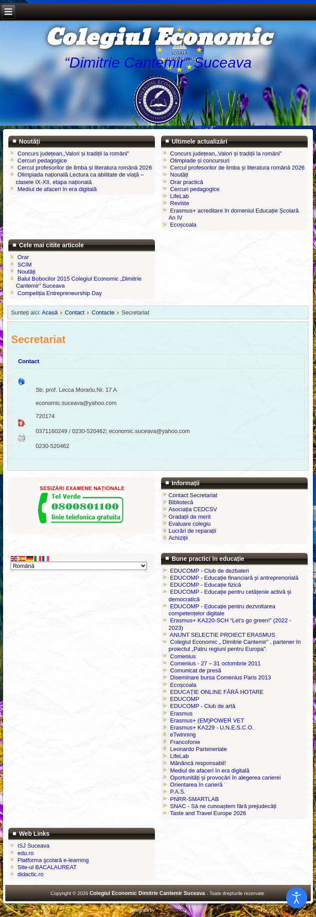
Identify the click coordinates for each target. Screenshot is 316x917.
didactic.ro (30, 874)
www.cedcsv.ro (170, 910)
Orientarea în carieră (196, 784)
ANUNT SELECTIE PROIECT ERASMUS (222, 635)
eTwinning (183, 734)
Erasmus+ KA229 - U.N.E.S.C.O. (212, 727)
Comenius (183, 656)
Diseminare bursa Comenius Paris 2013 (220, 677)
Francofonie (185, 742)
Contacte (103, 312)
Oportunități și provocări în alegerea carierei (225, 777)
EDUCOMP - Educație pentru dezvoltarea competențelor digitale (222, 610)
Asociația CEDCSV (193, 509)
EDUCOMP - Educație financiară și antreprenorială (234, 577)
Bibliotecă (181, 502)
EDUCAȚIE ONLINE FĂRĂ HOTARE (217, 692)
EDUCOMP (184, 699)
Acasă (49, 312)
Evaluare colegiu (190, 523)
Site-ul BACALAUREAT (47, 867)
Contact (75, 312)
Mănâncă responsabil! (198, 763)
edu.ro (26, 853)
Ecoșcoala (183, 685)
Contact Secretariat (193, 495)
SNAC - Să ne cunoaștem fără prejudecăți (223, 806)
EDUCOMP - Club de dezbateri (209, 570)
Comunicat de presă (195, 670)
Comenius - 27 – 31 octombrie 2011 (215, 663)
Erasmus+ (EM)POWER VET (207, 720)
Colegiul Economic (158, 38)
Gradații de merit (190, 516)
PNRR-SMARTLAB (194, 799)
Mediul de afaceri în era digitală (210, 770)
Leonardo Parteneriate (198, 749)
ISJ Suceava (34, 845)
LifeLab (179, 756)
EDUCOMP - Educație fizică (205, 584)
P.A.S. (178, 791)
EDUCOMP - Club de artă (203, 706)
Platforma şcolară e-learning (53, 860)
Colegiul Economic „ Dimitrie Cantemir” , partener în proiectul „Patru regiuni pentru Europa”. (235, 645)
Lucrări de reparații (192, 530)
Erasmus (181, 713)
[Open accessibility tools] (296, 897)
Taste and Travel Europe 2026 (208, 813)
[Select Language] (79, 566)
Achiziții (178, 537)
